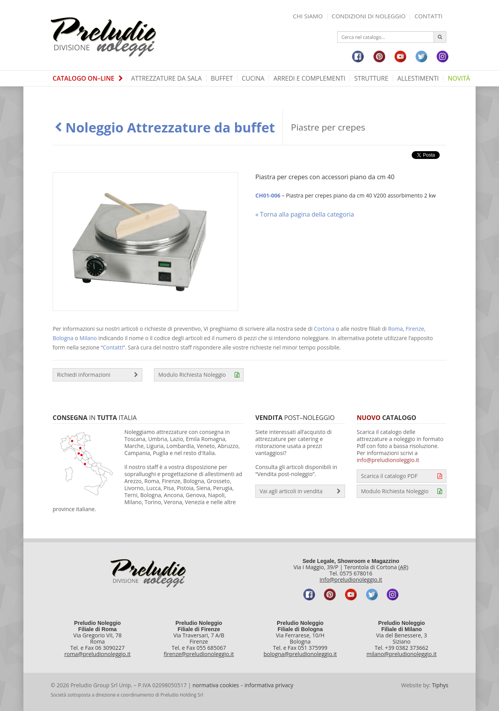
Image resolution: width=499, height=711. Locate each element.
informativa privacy (268, 685)
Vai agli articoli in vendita (300, 491)
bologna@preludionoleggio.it (300, 654)
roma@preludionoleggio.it (97, 654)
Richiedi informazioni (97, 375)
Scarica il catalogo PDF (401, 476)
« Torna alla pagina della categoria (304, 214)
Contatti (428, 16)
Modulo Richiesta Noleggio (198, 375)
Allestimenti (418, 78)
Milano (88, 338)
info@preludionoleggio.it (388, 460)
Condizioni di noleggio (368, 16)
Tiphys (440, 685)
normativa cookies (216, 685)
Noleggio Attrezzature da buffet (165, 127)
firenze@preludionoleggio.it (199, 654)
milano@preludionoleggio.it (401, 654)
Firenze (415, 328)
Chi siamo (308, 16)
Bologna (63, 338)
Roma (395, 328)
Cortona (324, 328)
